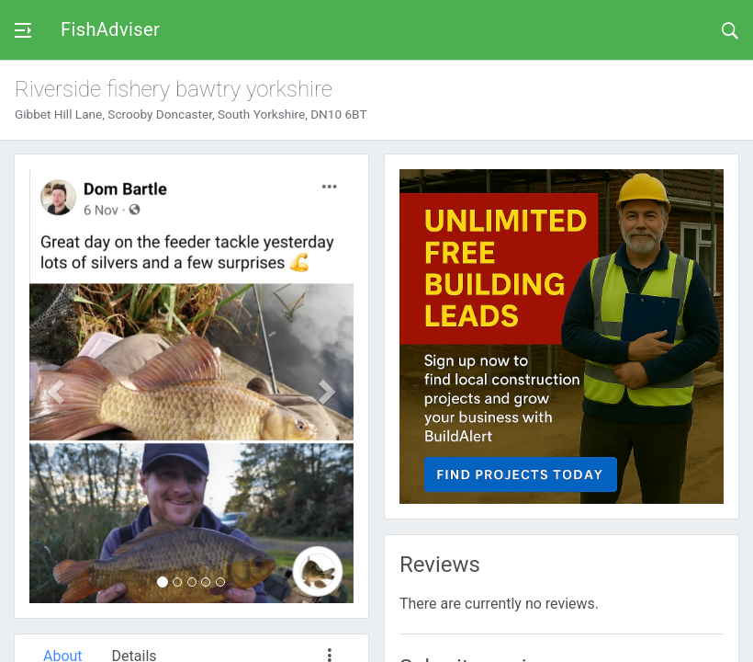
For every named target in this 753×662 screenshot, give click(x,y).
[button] (53, 386)
